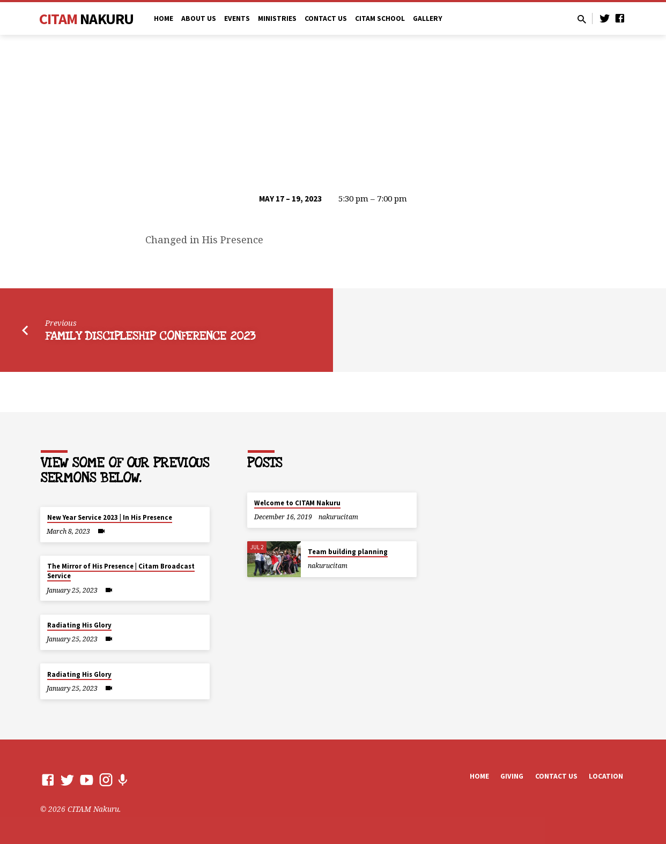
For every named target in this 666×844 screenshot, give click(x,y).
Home (163, 18)
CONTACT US (326, 18)
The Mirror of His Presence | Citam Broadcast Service (121, 571)
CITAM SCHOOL (380, 18)
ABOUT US (198, 18)
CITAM (86, 18)
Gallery (427, 18)
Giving (511, 776)
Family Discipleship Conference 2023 (150, 335)
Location (606, 776)
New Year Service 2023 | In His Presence (109, 517)
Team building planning (348, 551)
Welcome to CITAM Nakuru (297, 502)
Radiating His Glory (79, 625)
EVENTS (237, 18)
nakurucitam (338, 516)
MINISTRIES (277, 18)
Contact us (556, 776)
